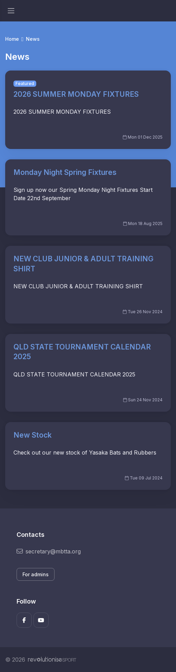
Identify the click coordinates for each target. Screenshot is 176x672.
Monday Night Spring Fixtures (65, 172)
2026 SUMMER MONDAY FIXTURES (76, 94)
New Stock (32, 435)
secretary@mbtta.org (49, 551)
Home (12, 39)
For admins (35, 574)
